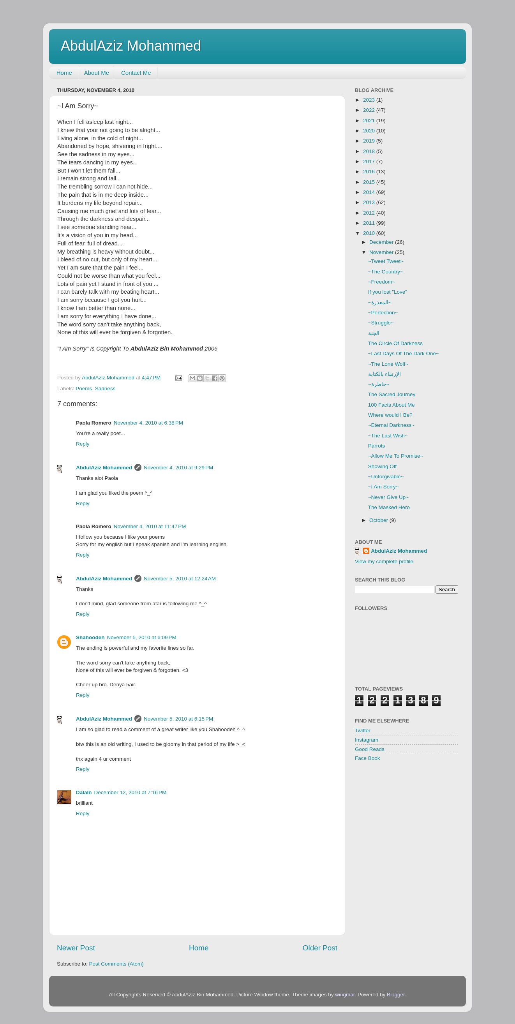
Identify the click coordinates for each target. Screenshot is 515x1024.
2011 (369, 223)
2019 (369, 141)
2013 (369, 202)
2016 (369, 171)
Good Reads (369, 749)
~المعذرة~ (380, 302)
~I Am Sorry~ (383, 487)
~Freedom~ (381, 282)
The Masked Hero (389, 507)
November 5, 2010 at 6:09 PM (141, 637)
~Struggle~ (381, 323)
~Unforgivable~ (386, 476)
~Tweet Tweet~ (386, 261)
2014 (369, 192)
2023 (369, 100)
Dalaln (84, 792)
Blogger (396, 995)
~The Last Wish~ (388, 436)
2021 (369, 120)
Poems (84, 388)
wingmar (345, 995)
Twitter (362, 730)
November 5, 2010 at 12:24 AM (180, 579)
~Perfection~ (383, 312)
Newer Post (76, 948)
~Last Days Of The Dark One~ (403, 353)
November (382, 252)
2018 (369, 151)
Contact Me (136, 72)
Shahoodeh (90, 637)
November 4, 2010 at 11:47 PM (150, 526)
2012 (369, 213)
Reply (83, 444)
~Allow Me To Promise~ (395, 456)
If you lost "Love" (387, 292)
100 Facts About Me (391, 405)
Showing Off (382, 466)
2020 (369, 131)
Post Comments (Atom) (116, 964)
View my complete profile (384, 561)
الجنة (373, 333)
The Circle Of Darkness (395, 343)
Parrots (376, 446)
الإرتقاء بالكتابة (384, 374)
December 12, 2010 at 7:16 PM (130, 792)
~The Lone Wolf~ (388, 364)
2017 (369, 161)
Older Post (320, 948)
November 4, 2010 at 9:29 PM (178, 468)
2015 (369, 182)
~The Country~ (385, 272)
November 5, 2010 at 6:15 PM (178, 719)
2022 (369, 110)
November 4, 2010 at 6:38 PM (148, 423)
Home (64, 72)
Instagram (366, 740)
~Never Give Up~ (388, 497)
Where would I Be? (390, 415)
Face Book (367, 758)
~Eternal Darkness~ (391, 425)
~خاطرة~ (379, 384)
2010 (369, 233)
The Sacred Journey (392, 394)
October (379, 520)
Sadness (105, 388)
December (382, 242)
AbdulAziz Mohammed (131, 46)
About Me (96, 72)
